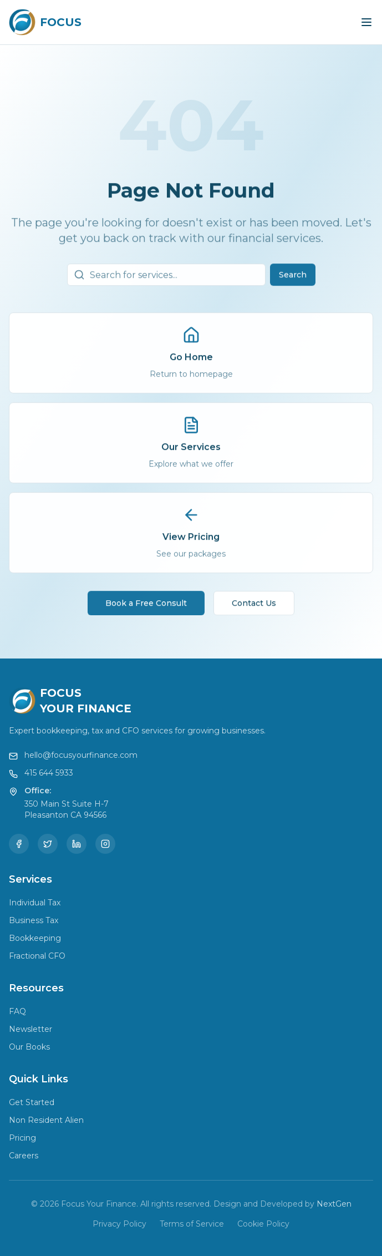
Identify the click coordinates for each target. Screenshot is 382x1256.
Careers (23, 1156)
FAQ (17, 1011)
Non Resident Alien (46, 1120)
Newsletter (30, 1029)
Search (293, 280)
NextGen (334, 1204)
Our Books (29, 1047)
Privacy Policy (119, 1224)
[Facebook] (19, 844)
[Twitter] (48, 844)
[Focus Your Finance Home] (45, 22)
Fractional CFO (37, 956)
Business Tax (33, 920)
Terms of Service (192, 1224)
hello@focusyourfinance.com (80, 755)
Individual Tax (34, 903)
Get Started (31, 1102)
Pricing (22, 1138)
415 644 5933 (48, 773)
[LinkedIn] (76, 844)
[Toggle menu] (366, 22)
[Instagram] (105, 844)
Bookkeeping (35, 938)
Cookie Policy (263, 1224)
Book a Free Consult (146, 609)
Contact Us (254, 609)
